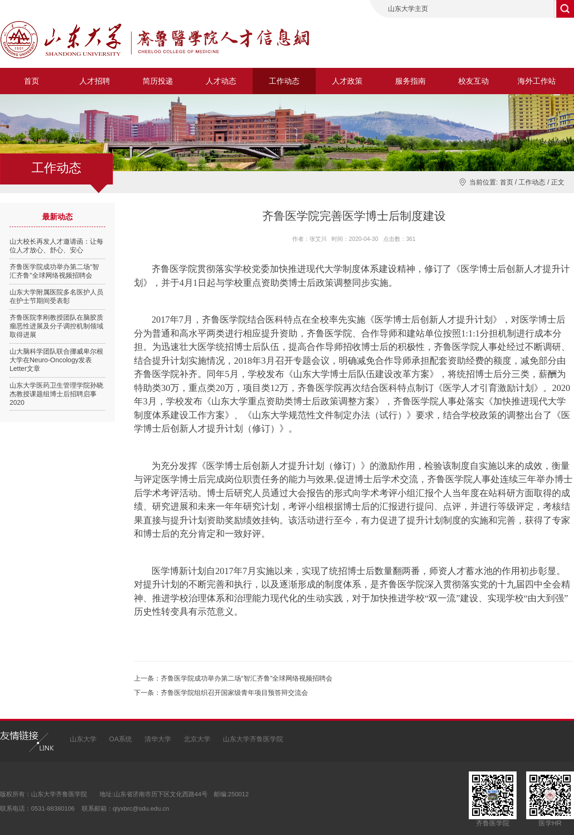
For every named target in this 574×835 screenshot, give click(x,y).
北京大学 (197, 739)
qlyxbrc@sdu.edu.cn (141, 808)
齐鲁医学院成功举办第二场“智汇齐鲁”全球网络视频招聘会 (246, 678)
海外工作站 (537, 81)
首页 (31, 81)
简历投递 (158, 81)
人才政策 (347, 81)
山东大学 (83, 739)
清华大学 (157, 739)
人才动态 (221, 81)
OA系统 (120, 739)
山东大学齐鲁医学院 (253, 739)
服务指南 (410, 81)
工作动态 (284, 81)
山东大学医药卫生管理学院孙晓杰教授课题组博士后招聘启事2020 (56, 393)
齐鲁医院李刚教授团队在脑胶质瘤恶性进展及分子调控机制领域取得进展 (56, 326)
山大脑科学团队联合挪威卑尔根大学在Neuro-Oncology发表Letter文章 (56, 359)
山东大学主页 (408, 8)
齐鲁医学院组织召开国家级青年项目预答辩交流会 (234, 692)
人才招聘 (94, 81)
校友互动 (473, 81)
